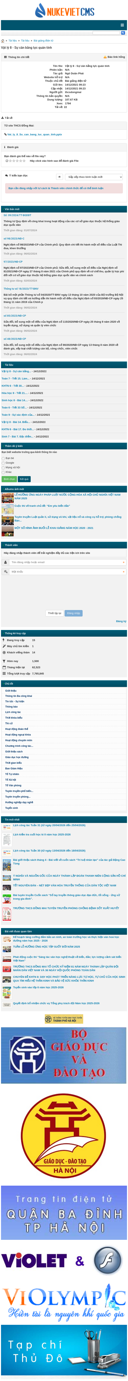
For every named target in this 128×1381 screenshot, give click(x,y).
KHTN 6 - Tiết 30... (13, 385)
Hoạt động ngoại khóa (18, 734)
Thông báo (11, 706)
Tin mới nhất (12, 819)
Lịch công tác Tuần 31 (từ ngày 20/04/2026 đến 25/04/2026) (49, 825)
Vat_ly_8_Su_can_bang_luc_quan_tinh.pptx (33, 134)
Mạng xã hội (11, 467)
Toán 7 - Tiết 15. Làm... (15, 378)
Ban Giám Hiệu (14, 768)
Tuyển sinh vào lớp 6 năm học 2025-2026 (38, 987)
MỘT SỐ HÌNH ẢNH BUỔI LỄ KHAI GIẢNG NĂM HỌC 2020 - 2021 (54, 527)
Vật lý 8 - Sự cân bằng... (16, 371)
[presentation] (18, 592)
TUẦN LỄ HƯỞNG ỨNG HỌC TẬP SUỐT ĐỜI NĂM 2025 (46, 946)
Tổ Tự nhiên (12, 774)
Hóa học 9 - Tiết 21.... (15, 393)
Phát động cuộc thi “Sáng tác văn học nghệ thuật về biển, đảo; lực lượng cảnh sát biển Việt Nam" (67, 958)
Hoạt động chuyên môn (18, 740)
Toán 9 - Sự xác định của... (18, 414)
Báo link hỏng (116, 56)
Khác (7, 472)
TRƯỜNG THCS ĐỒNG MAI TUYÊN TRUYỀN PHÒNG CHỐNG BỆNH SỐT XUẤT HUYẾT (66, 908)
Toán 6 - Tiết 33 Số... (14, 407)
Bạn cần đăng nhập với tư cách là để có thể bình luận (55, 188)
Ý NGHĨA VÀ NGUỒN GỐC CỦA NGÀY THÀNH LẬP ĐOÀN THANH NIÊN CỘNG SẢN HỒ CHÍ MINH (69, 877)
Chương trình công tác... (19, 746)
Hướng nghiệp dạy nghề (19, 802)
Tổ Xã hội (10, 779)
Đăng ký (121, 621)
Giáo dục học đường (17, 757)
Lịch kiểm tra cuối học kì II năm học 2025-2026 (42, 834)
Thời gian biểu (13, 762)
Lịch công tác (13, 712)
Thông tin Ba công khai (18, 696)
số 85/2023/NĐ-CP (15, 315)
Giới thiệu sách (14, 751)
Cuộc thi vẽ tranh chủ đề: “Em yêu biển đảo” (42, 505)
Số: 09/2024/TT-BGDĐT (17, 215)
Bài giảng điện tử (43, 40)
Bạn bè (8, 458)
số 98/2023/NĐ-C (14, 238)
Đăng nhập (73, 613)
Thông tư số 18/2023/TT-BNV (21, 288)
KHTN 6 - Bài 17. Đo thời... (18, 429)
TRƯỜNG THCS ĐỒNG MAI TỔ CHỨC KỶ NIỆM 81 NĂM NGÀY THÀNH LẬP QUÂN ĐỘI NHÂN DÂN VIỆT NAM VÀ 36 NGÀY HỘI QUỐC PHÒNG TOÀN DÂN (65, 968)
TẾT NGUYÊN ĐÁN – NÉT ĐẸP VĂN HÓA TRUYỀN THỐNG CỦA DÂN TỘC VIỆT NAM (64, 885)
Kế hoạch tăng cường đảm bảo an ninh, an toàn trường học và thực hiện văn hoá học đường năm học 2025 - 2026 (66, 939)
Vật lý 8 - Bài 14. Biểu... (16, 422)
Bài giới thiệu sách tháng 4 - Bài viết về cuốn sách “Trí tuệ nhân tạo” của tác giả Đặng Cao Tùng (69, 861)
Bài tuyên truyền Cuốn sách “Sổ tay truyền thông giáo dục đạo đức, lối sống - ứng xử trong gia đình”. (66, 897)
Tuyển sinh (11, 808)
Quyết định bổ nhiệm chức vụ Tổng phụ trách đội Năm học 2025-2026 (56, 1003)
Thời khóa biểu (13, 717)
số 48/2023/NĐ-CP (15, 338)
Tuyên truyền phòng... (17, 796)
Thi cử (9, 723)
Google (8, 463)
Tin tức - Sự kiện (14, 701)
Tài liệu (12, 40)
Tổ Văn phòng (13, 785)
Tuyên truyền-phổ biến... (19, 791)
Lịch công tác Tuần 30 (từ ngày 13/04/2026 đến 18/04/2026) (49, 850)
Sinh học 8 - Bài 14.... (15, 400)
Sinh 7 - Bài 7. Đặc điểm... (17, 436)
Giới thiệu (10, 690)
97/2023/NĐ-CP (13, 261)
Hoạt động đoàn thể (16, 729)
